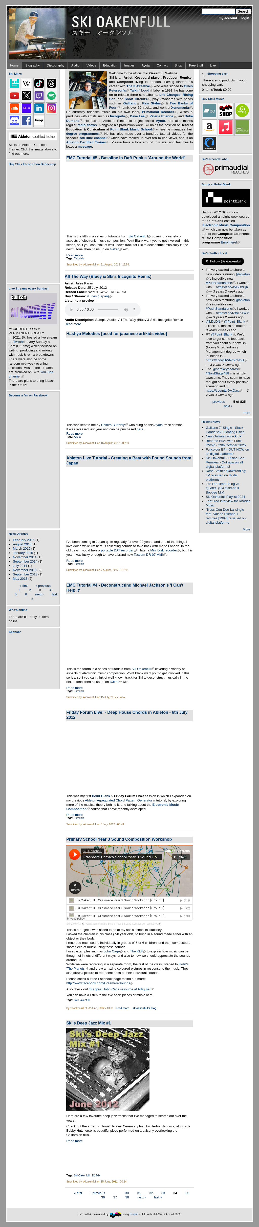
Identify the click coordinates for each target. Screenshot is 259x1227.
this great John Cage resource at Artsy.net (121, 989)
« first (23, 585)
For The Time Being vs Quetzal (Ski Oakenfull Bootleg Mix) (222, 488)
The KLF (138, 951)
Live (213, 65)
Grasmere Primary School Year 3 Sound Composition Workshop (123, 923)
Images (129, 65)
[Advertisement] (34, 661)
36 (103, 1197)
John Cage (113, 951)
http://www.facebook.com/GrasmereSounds (99, 983)
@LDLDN (214, 321)
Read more (74, 255)
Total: (217, 90)
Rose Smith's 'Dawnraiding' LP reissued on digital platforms (226, 475)
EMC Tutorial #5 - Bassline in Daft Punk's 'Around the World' (125, 157)
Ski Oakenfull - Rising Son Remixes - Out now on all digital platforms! (225, 462)
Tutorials (79, 258)
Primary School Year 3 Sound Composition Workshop (119, 839)
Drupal (135, 1214)
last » (158, 1197)
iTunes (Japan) (99, 296)
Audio (75, 65)
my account (228, 18)
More (246, 529)
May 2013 (20, 579)
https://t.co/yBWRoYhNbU (226, 360)
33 (163, 1193)
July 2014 (20, 566)
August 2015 (22, 544)
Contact (162, 65)
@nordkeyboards (226, 369)
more (246, 413)
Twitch (19, 342)
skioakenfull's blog (144, 1008)
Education (110, 65)
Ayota (146, 65)
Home (14, 65)
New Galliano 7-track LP (224, 436)
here (140, 429)
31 (139, 1193)
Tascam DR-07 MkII (150, 554)
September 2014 (25, 561)
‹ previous (43, 585)
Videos (91, 65)
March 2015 (21, 548)
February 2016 (23, 540)
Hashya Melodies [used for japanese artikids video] (116, 333)
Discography (55, 65)
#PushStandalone (220, 283)
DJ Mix (96, 1175)
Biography (33, 65)
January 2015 (23, 553)
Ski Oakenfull (139, 236)
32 (151, 1193)
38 (127, 1197)
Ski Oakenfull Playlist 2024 (225, 497)
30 (127, 1193)
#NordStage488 (219, 373)
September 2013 (25, 574)
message (85, 146)
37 (115, 1197)
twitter (116, 249)
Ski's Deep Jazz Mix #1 (88, 1023)
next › (39, 594)
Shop (178, 65)
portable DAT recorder (118, 550)
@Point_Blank (236, 321)
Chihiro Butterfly (114, 425)
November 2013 (24, 570)
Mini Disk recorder (165, 550)
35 (187, 1193)
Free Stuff (196, 65)
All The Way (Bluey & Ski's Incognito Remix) (108, 276)
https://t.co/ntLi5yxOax (224, 390)
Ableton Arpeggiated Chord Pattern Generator (120, 800)
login (245, 18)
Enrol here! (230, 242)
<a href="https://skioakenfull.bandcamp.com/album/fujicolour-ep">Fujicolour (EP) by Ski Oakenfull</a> (31, 224)
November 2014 (24, 557)
